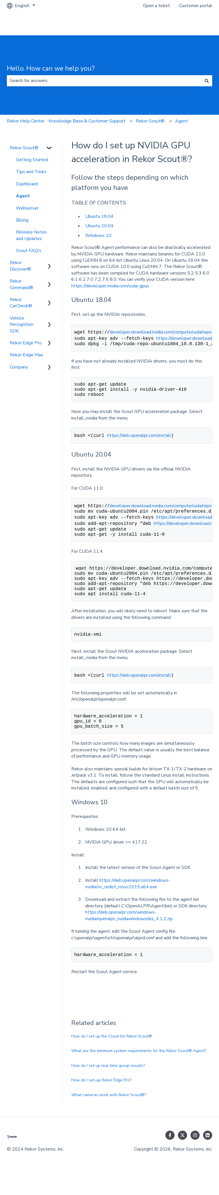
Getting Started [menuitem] (32, 160)
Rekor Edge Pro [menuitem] (26, 343)
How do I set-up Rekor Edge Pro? (101, 1102)
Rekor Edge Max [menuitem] (26, 355)
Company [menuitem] (19, 367)
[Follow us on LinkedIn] (207, 1157)
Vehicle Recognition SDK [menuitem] (21, 324)
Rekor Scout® (150, 121)
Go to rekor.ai (193, 23)
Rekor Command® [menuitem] (21, 284)
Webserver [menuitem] (27, 208)
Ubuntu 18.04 (99, 216)
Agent (181, 121)
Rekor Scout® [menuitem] (24, 148)
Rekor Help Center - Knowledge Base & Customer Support (66, 121)
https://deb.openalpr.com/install (139, 441)
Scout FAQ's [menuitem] (28, 250)
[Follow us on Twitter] (182, 1157)
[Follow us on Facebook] (170, 1157)
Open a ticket (156, 6)
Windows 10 (98, 235)
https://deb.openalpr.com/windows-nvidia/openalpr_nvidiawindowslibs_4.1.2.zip (129, 936)
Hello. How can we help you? (51, 68)
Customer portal (195, 6)
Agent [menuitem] (23, 196)
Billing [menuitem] (22, 220)
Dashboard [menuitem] (27, 184)
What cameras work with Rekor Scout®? (108, 1117)
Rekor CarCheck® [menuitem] (21, 302)
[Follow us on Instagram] (195, 1157)
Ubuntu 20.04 (99, 226)
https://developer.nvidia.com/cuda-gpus (110, 286)
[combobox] (104, 80)
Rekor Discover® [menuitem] (20, 265)
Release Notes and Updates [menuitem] (31, 235)
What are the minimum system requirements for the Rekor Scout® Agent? (138, 1073)
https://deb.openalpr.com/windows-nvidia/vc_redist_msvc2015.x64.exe (127, 905)
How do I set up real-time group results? (108, 1088)
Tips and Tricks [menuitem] (31, 172)
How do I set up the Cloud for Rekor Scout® (111, 1058)
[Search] (206, 80)
